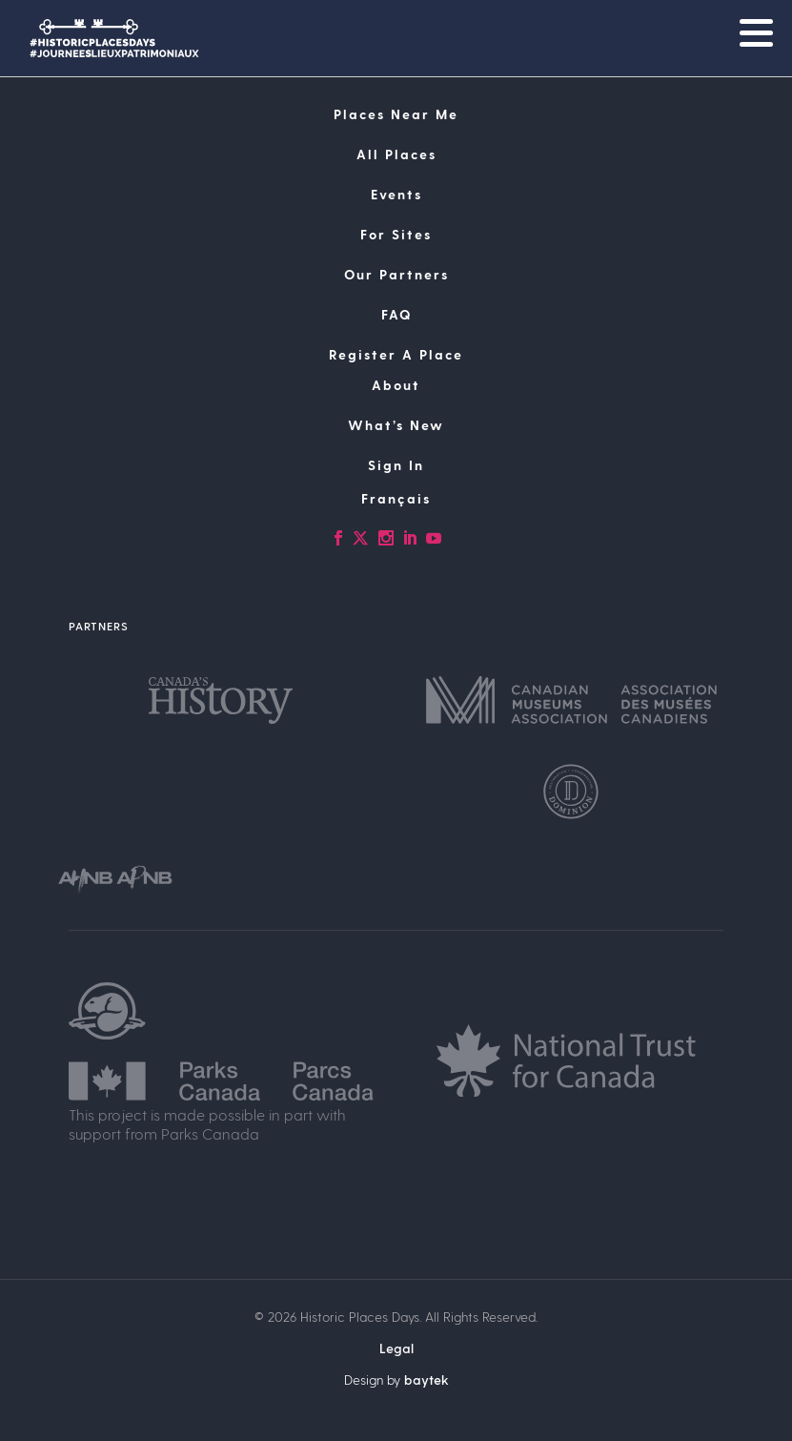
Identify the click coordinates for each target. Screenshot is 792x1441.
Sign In (396, 465)
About (396, 385)
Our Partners (396, 274)
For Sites (396, 234)
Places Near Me (396, 114)
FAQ (396, 314)
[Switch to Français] (396, 498)
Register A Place (396, 354)
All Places (396, 154)
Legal (396, 1348)
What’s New (396, 425)
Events (396, 194)
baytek (426, 1379)
